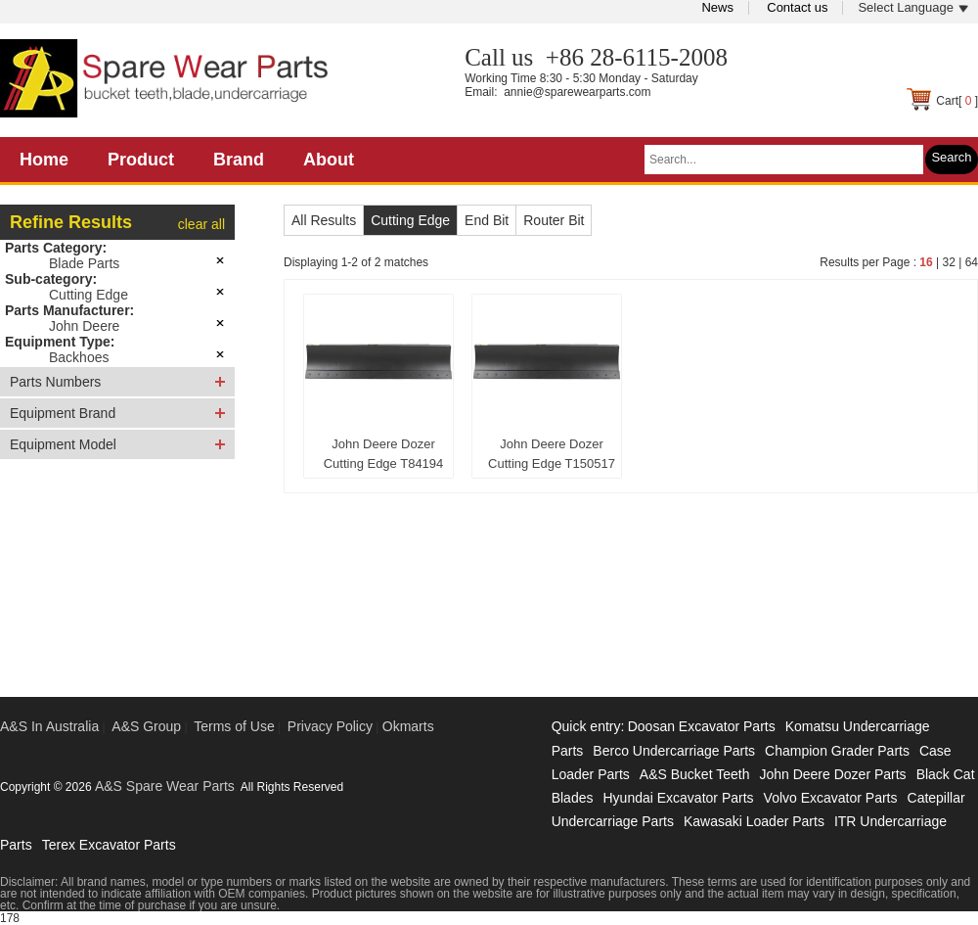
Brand (238, 159)
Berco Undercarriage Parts (674, 751)
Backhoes (79, 357)
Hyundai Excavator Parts (677, 798)
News (717, 7)
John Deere (84, 326)
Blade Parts (84, 263)
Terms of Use (234, 726)
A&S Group (146, 726)
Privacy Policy (330, 726)
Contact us (797, 7)
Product (141, 159)
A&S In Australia (49, 726)
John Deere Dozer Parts (832, 774)
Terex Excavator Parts (109, 845)
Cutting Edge (88, 294)
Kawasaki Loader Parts (754, 821)
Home (44, 159)
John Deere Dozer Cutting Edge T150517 (551, 454)
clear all (201, 224)
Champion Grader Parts (837, 751)
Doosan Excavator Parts (702, 726)
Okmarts (408, 726)
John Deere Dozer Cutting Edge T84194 (384, 454)
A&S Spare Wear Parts (165, 786)
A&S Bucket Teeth (695, 774)
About (328, 159)
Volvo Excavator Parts (831, 798)
